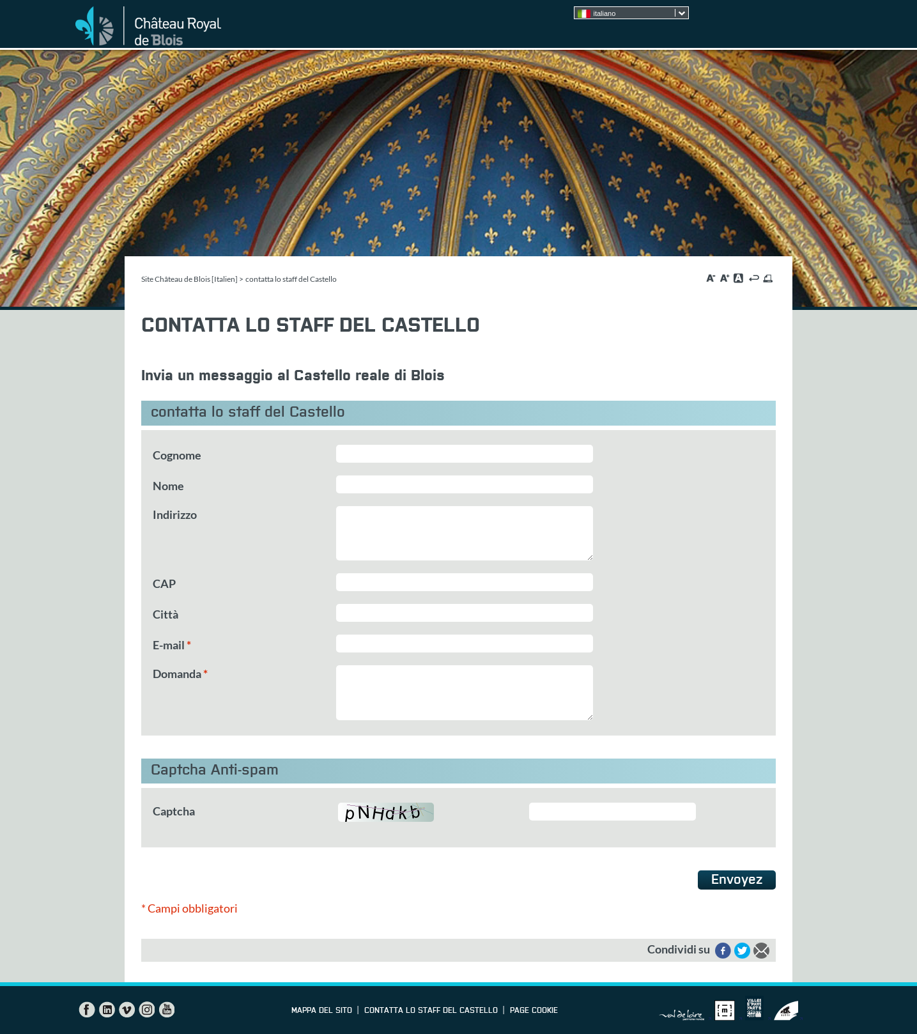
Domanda (180, 674)
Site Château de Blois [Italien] (189, 279)
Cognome (177, 455)
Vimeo (126, 1009)
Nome (168, 486)
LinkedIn (106, 1009)
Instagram (146, 1009)
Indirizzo (175, 514)
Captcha (174, 811)
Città (165, 614)
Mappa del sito (321, 1011)
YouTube (166, 1009)
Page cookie (534, 1011)
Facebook (87, 1009)
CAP (164, 583)
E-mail (172, 645)
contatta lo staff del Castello (431, 1011)
